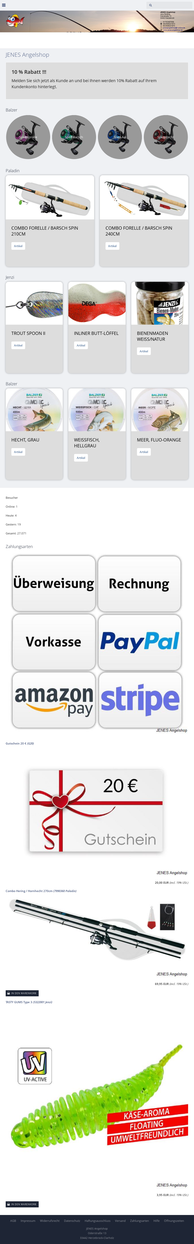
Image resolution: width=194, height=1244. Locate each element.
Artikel (18, 246)
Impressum (28, 1221)
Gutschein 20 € (20, 743)
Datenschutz (72, 1221)
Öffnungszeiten (174, 1221)
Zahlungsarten (139, 1221)
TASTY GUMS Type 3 (29, 1002)
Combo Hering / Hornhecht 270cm (41, 891)
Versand (120, 1221)
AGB (13, 1221)
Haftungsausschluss (97, 1221)
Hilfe (156, 1221)
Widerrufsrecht (49, 1221)
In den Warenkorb (23, 993)
